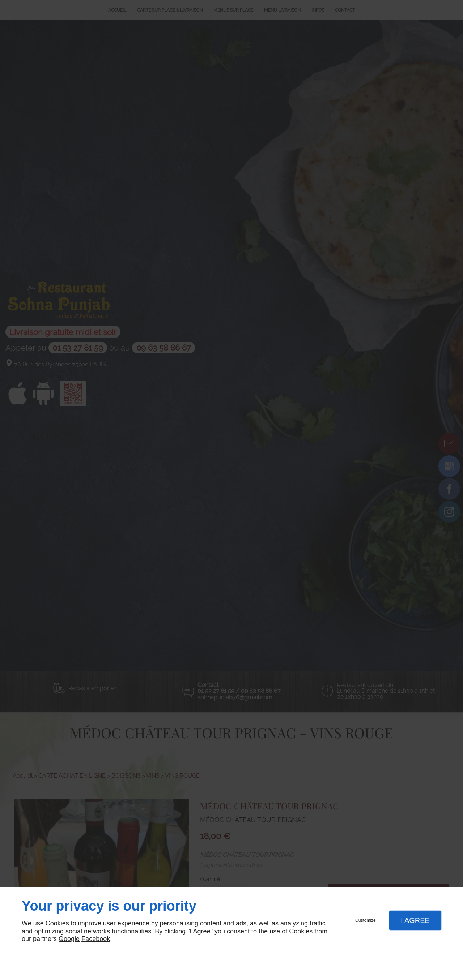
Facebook (95, 938)
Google (69, 938)
